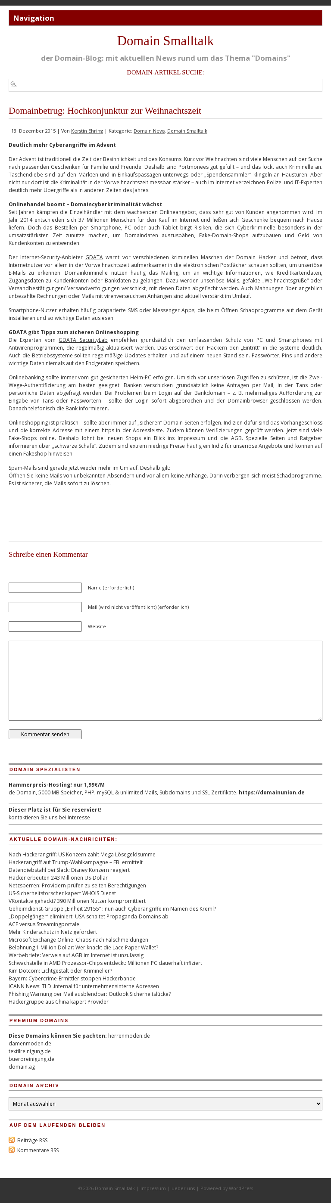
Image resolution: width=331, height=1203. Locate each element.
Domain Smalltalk (165, 41)
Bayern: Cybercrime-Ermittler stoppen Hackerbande (72, 978)
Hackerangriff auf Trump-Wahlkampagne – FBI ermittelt (76, 862)
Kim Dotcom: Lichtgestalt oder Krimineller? (60, 970)
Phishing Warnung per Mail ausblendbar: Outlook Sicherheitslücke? (90, 994)
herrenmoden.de (129, 1035)
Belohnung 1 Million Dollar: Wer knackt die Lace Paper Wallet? (83, 947)
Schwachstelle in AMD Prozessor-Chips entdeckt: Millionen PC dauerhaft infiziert (105, 963)
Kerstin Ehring (87, 130)
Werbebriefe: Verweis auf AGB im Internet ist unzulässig (76, 955)
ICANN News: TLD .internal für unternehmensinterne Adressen (84, 986)
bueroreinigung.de (31, 1059)
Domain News (149, 130)
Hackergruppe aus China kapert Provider (59, 1001)
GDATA (94, 257)
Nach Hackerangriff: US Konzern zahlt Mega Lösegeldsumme (82, 854)
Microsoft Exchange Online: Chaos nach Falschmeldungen (78, 939)
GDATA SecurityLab (83, 340)
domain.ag (22, 1066)
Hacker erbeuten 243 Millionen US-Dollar (58, 877)
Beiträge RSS (32, 1140)
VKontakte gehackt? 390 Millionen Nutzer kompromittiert (77, 901)
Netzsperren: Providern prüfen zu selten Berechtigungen (77, 885)
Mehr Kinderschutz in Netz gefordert (53, 932)
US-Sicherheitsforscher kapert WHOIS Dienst (62, 893)
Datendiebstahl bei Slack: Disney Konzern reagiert (69, 870)
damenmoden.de (30, 1043)
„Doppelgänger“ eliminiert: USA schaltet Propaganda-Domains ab (89, 916)
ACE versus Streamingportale (44, 924)
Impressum (153, 1188)
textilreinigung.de (30, 1051)
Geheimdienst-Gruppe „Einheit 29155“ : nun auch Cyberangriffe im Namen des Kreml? (112, 908)
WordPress (241, 1188)
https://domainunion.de (272, 792)
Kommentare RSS (38, 1150)
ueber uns (183, 1188)
